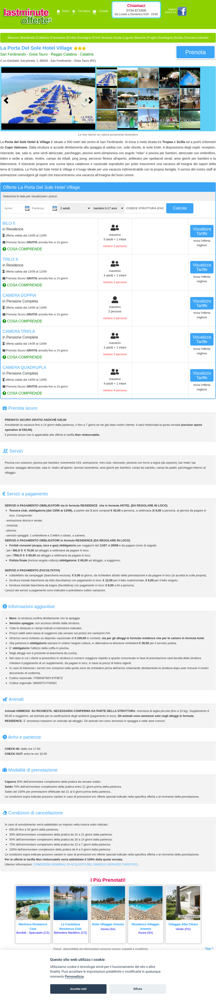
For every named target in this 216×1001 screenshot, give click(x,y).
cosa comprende (22, 249)
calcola (180, 208)
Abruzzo (13, 37)
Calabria (43, 37)
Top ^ (209, 948)
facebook (182, 11)
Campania (58, 37)
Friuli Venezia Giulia (107, 37)
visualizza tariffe (202, 231)
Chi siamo (80, 11)
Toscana (191, 37)
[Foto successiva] (91, 100)
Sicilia (178, 37)
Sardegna (165, 37)
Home (62, 11)
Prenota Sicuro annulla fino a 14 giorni (35, 242)
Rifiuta (137, 989)
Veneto (203, 37)
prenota (195, 52)
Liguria (128, 37)
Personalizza (74, 977)
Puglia (152, 37)
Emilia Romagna (79, 37)
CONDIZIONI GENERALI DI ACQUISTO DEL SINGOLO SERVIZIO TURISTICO (85, 864)
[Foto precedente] (7, 100)
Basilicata (28, 37)
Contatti (99, 11)
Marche (140, 37)
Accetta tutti (78, 989)
